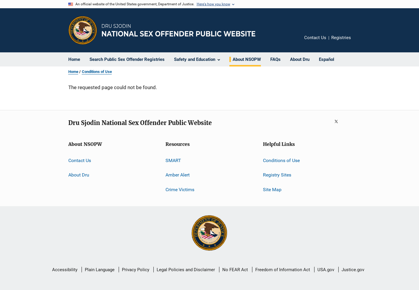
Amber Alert (177, 175)
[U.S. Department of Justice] (209, 233)
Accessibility (64, 269)
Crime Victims (179, 189)
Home (73, 71)
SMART (173, 160)
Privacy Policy (135, 269)
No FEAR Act (235, 269)
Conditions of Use (97, 71)
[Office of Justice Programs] (82, 30)
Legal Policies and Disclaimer (186, 269)
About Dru (78, 175)
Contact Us (315, 37)
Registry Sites (277, 175)
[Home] (179, 30)
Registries (341, 37)
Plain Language (100, 269)
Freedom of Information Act (282, 269)
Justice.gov (353, 269)
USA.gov (325, 269)
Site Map (272, 189)
